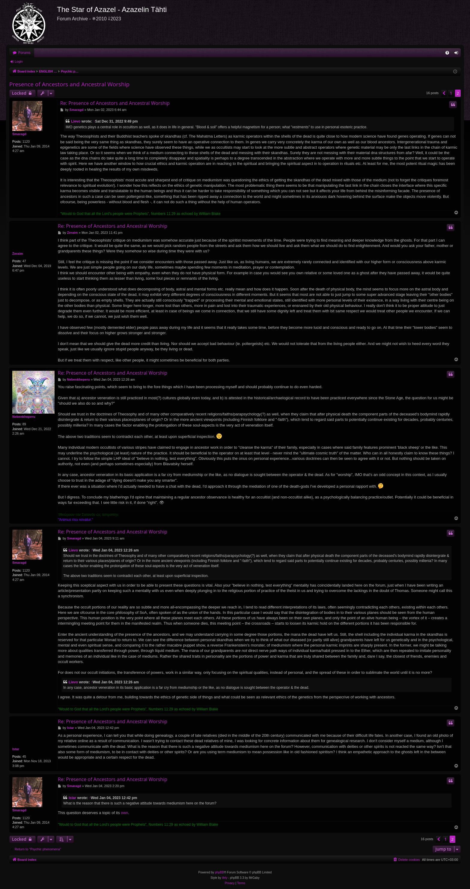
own (124, 812)
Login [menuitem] (457, 54)
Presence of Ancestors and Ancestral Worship (69, 84)
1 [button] (451, 93)
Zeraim (17, 253)
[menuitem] (447, 52)
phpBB (219, 872)
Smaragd (19, 134)
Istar (15, 749)
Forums (24, 53)
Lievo (75, 121)
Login (19, 61)
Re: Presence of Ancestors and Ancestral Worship (115, 103)
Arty (225, 877)
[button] (444, 93)
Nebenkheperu (23, 416)
